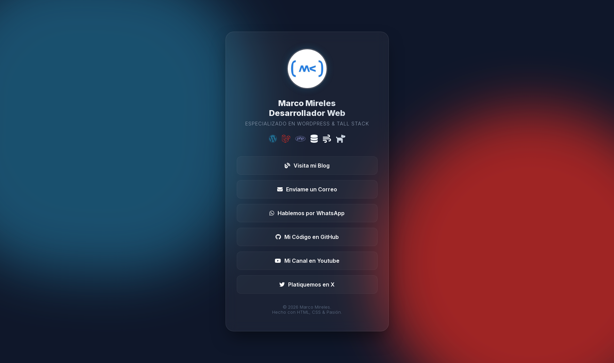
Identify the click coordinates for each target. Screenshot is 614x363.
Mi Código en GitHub (307, 237)
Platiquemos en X (307, 284)
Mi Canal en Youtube (307, 260)
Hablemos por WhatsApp (307, 213)
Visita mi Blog (307, 165)
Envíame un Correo (307, 189)
